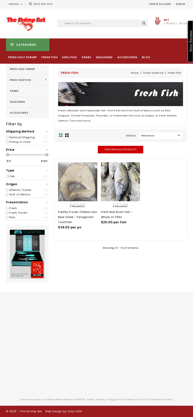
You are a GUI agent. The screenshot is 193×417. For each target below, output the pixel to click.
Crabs (86, 57)
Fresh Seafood (20, 80)
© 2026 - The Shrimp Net (24, 411)
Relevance (161, 135)
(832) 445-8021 (43, 4)
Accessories (127, 57)
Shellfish (69, 57)
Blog (146, 57)
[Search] (102, 23)
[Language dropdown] (16, 4)
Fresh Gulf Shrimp (22, 57)
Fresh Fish (49, 57)
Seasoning (104, 57)
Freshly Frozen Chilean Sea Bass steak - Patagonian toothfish (77, 217)
